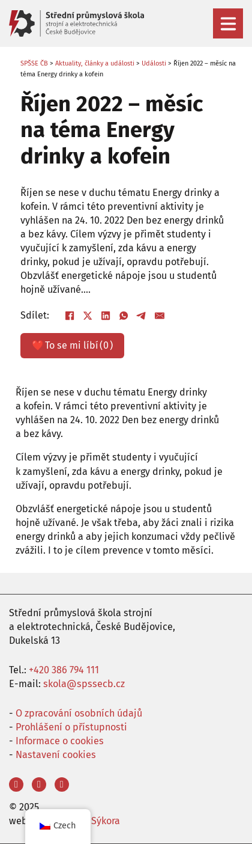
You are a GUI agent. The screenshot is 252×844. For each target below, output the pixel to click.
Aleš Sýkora (95, 821)
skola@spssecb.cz (84, 684)
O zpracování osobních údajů (79, 713)
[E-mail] (160, 316)
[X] (88, 316)
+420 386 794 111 (64, 670)
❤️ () (72, 345)
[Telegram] (142, 316)
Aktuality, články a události (94, 63)
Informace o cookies (60, 741)
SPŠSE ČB (34, 63)
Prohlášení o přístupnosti (71, 727)
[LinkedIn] (106, 316)
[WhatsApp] (124, 316)
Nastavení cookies (56, 754)
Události (154, 63)
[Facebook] (70, 316)
